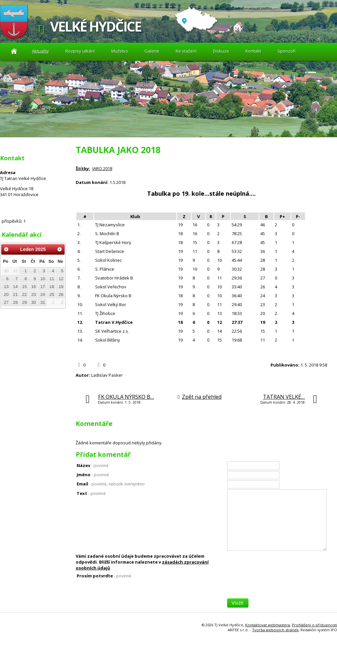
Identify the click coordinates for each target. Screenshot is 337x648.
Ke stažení (186, 51)
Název (93, 465)
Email (111, 484)
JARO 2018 (102, 168)
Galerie (151, 51)
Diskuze (221, 51)
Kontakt (253, 51)
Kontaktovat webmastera (267, 624)
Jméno (93, 475)
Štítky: (83, 168)
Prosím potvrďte (104, 576)
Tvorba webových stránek (275, 629)
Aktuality (14, 51)
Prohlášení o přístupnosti (314, 624)
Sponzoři (286, 51)
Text (91, 493)
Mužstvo (119, 51)
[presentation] (277, 585)
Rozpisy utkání (80, 51)
